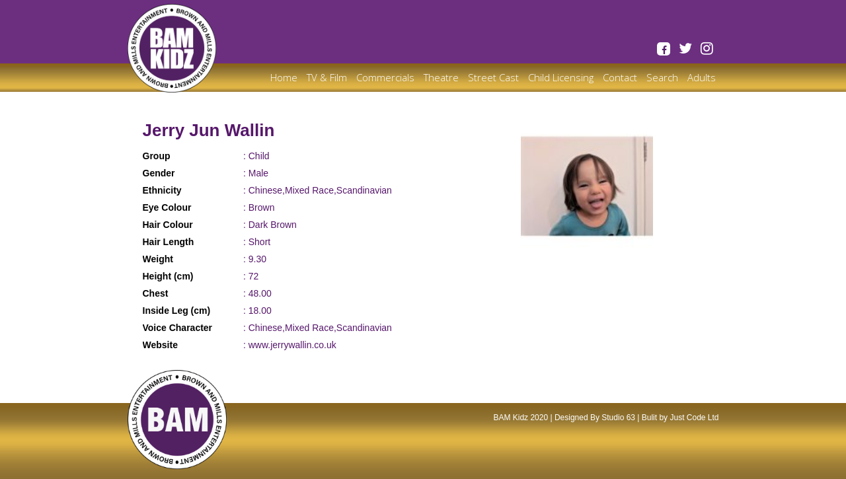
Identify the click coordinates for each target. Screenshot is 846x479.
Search (662, 77)
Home (283, 77)
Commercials (385, 77)
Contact (620, 77)
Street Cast (493, 77)
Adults (701, 77)
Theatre (441, 77)
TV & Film (327, 77)
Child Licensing (561, 77)
